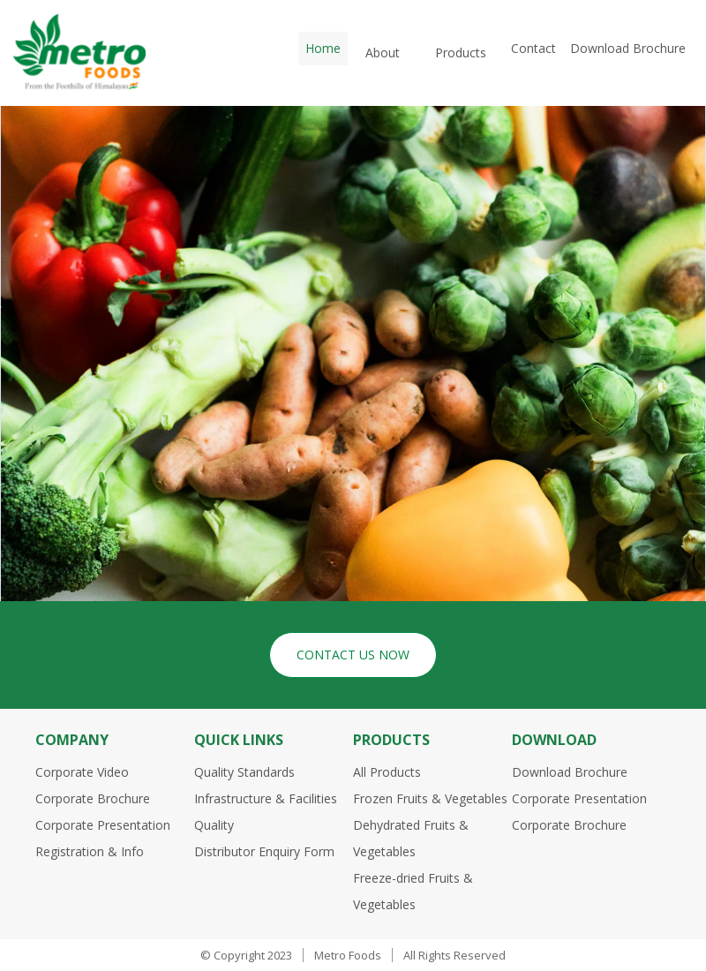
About (382, 52)
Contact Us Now (353, 654)
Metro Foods (347, 955)
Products (460, 52)
